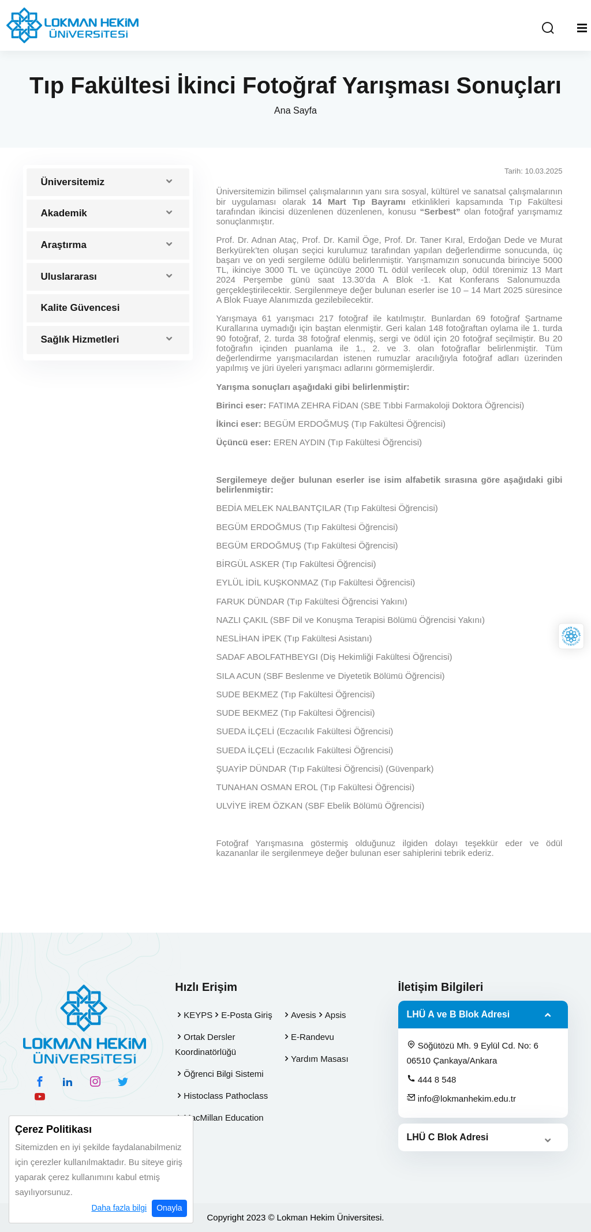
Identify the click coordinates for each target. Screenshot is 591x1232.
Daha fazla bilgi (119, 1208)
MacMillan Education (223, 1117)
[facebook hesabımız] (40, 1081)
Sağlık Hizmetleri (80, 339)
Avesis (303, 1015)
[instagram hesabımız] (95, 1081)
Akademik (64, 213)
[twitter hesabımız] (123, 1081)
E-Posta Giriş (246, 1015)
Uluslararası (69, 276)
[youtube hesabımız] (40, 1096)
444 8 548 (432, 1079)
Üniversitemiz (73, 181)
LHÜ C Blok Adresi (448, 1137)
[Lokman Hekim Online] (571, 636)
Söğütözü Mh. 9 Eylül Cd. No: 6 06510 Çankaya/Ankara (472, 1052)
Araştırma (64, 244)
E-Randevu (312, 1037)
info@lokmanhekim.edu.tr (461, 1098)
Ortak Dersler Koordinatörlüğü (205, 1044)
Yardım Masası (320, 1059)
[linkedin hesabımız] (67, 1081)
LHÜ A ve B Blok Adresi (458, 1014)
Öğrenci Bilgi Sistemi (223, 1074)
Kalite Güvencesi (80, 307)
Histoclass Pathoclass (226, 1095)
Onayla (169, 1208)
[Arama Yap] (547, 28)
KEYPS (198, 1015)
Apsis (335, 1015)
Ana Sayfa (295, 110)
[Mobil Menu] (582, 28)
